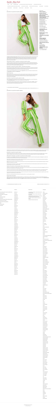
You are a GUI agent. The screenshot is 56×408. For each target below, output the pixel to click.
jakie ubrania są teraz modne (37, 4)
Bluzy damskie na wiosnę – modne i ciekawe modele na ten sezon (35, 194)
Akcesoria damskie (45, 193)
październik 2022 (16, 241)
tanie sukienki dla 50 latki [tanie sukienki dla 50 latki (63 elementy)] (41, 44)
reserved (44, 310)
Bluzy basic (44, 212)
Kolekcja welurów (45, 252)
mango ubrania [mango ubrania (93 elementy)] (45, 27)
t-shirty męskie (45, 374)
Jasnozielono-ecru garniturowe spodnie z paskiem (12, 56)
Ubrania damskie (45, 386)
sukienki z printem (45, 357)
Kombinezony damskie (45, 257)
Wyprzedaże (44, 393)
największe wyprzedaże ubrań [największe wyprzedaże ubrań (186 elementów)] (44, 36)
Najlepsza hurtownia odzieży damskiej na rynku (6, 199)
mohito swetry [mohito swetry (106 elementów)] (41, 34)
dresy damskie (44, 229)
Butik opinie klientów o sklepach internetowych (25, 4)
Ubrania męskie (45, 387)
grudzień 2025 (16, 195)
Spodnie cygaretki (45, 321)
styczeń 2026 (16, 194)
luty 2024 (15, 222)
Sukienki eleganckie (45, 339)
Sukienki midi (44, 345)
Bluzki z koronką (45, 211)
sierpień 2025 (15, 200)
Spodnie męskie (45, 327)
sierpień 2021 (15, 258)
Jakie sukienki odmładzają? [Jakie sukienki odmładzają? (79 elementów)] (42, 22)
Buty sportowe (45, 224)
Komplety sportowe (45, 264)
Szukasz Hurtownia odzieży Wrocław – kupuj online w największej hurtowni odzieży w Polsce (35, 196)
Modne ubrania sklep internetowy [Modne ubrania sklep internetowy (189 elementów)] (43, 33)
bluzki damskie (9, 71)
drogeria (44, 230)
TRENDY (44, 381)
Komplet (44, 258)
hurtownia (43, 167)
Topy (43, 376)
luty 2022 (15, 251)
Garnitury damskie (45, 236)
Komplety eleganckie (45, 263)
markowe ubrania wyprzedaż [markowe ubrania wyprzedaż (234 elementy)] (43, 30)
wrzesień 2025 (16, 199)
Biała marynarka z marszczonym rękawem (13, 87)
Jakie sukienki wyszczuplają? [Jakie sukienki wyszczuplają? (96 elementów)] (43, 24)
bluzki (22, 70)
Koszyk (1, 195)
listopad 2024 (16, 211)
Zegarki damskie (45, 398)
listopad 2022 (16, 240)
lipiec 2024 (15, 216)
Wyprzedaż (44, 392)
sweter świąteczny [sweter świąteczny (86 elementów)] (45, 41)
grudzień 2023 (16, 224)
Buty (43, 222)
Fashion (44, 234)
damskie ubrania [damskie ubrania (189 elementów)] (42, 13)
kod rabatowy (45, 246)
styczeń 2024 (16, 223)
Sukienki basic (44, 334)
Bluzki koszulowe (45, 205)
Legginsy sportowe (45, 281)
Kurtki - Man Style (13, 2)
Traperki (44, 380)
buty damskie (44, 223)
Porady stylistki (45, 306)
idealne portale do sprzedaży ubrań (47, 240)
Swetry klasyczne (45, 362)
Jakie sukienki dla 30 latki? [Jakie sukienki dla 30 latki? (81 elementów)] (42, 21)
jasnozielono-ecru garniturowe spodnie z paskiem (41, 150)
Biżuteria (44, 200)
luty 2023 (15, 236)
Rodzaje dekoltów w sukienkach (4, 201)
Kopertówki (44, 265)
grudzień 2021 (16, 253)
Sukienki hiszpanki (45, 340)
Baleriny (44, 195)
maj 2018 (15, 269)
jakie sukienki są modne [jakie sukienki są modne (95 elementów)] (42, 23)
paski (43, 300)
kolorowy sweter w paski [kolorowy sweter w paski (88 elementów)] (42, 26)
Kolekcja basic (44, 247)
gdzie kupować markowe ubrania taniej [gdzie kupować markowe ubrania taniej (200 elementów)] (44, 16)
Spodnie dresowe (45, 323)
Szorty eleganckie (45, 369)
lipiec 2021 (15, 259)
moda (11, 4)
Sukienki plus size (45, 351)
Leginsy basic (44, 282)
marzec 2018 (15, 271)
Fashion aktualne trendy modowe (47, 235)
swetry (44, 358)
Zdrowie (44, 397)
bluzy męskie (44, 216)
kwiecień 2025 (16, 205)
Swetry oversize (45, 363)
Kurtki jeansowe (45, 271)
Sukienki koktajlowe (45, 341)
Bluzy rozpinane (45, 217)
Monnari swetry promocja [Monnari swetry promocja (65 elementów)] (46, 34)
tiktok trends (44, 375)
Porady (44, 305)
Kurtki (8, 4)
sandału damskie (45, 312)
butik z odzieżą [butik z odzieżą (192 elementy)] (42, 11)
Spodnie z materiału (45, 329)
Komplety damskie (45, 259)
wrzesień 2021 (16, 257)
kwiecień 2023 (16, 234)
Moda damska (44, 288)
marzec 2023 (15, 235)
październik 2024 (16, 212)
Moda (7, 161)
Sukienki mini (44, 346)
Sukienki (44, 333)
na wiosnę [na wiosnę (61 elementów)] (40, 37)
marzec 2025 (15, 206)
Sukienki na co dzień (45, 347)
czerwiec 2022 (16, 246)
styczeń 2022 (16, 252)
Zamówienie (1, 205)
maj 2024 (15, 218)
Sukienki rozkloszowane (46, 352)
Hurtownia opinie (15, 4)
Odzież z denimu (45, 298)
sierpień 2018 (15, 265)
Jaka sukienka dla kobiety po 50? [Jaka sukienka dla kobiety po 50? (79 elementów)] (43, 20)
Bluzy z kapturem (45, 218)
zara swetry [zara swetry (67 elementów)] (40, 49)
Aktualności (44, 194)
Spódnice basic (45, 317)
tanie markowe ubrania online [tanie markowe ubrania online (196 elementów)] (44, 43)
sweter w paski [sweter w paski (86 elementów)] (41, 41)
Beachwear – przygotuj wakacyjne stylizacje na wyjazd (35, 198)
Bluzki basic (44, 201)
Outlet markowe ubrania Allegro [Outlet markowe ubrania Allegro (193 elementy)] (42, 38)
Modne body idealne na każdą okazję (33, 199)
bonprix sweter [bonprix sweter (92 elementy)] (41, 10)
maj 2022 (15, 247)
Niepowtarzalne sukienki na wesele (47, 293)
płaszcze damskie (45, 304)
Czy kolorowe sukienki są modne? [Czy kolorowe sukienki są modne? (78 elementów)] (43, 12)
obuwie (44, 294)
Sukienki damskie (45, 335)
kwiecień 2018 (16, 270)
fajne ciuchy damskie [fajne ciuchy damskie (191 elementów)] (43, 14)
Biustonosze (44, 199)
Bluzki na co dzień (45, 206)
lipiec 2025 (15, 201)
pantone (44, 299)
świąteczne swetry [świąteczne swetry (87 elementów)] (44, 49)
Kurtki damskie (45, 270)
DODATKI (44, 228)
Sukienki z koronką (45, 356)
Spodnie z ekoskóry (45, 328)
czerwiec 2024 (16, 217)
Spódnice (44, 316)
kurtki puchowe (45, 276)
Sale (43, 311)
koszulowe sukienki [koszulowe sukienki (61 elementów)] (41, 27)
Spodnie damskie (45, 322)
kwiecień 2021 (16, 263)
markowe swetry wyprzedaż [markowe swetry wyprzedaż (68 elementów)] (42, 28)
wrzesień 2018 (16, 264)
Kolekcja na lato (45, 251)
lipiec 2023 (15, 230)
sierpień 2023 (15, 229)
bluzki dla (18, 71)
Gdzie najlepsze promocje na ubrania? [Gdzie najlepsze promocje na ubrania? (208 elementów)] (43, 17)
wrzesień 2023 (16, 228)
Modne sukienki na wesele (46, 292)
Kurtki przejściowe (45, 275)
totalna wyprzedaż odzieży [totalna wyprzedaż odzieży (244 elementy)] (43, 47)
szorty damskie (45, 368)
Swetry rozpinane (45, 364)
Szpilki (43, 370)
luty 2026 (15, 193)
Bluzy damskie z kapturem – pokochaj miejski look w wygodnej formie (35, 192)
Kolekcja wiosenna (45, 253)
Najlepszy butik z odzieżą (3, 200)
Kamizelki (44, 241)
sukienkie (33, 81)
